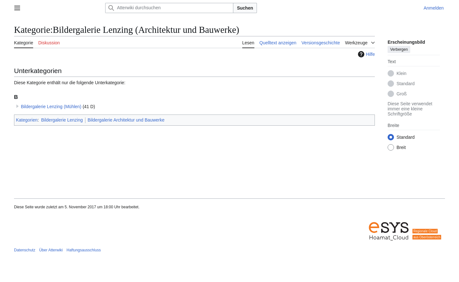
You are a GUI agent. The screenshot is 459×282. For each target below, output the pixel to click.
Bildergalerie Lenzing (62, 119)
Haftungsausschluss (84, 250)
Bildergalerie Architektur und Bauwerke (126, 119)
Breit (401, 147)
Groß (402, 93)
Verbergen (399, 49)
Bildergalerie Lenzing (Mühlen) (51, 106)
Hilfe (365, 54)
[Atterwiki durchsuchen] (169, 8)
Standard (406, 83)
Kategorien (27, 119)
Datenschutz (24, 250)
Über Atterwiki (51, 250)
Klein (401, 73)
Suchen (245, 8)
